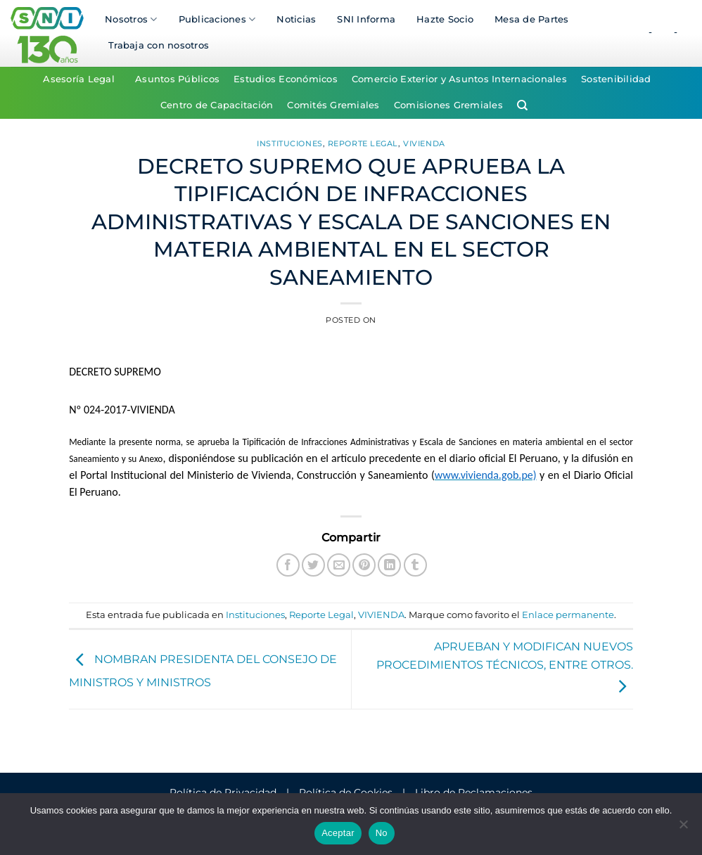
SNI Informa (366, 19)
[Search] (522, 105)
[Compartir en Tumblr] (415, 565)
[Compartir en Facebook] (288, 565)
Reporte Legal (363, 143)
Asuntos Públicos (177, 79)
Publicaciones (217, 19)
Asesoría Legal (79, 79)
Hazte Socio (444, 19)
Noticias (296, 19)
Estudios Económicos (286, 79)
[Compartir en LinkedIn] (389, 565)
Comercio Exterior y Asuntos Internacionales (459, 79)
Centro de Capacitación (217, 105)
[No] (683, 828)
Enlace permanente (568, 615)
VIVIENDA (424, 143)
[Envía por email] (338, 565)
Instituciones (289, 143)
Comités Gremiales (333, 105)
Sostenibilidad (616, 79)
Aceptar (338, 833)
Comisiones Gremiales (448, 105)
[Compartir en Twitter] (313, 565)
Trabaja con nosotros (158, 45)
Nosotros (131, 19)
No (382, 833)
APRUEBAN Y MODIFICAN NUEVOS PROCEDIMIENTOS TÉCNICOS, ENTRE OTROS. (504, 666)
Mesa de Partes (531, 19)
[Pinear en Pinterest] (364, 565)
